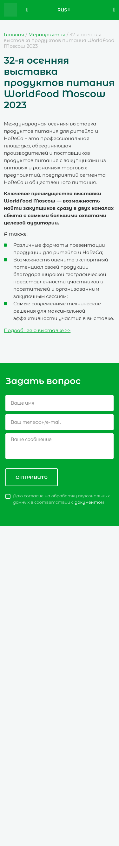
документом (89, 502)
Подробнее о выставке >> (37, 330)
